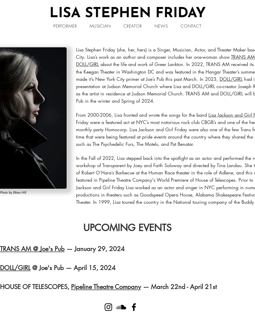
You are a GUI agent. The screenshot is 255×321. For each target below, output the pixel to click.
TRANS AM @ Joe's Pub (32, 249)
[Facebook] (134, 307)
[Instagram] (108, 307)
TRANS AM (243, 57)
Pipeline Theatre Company (106, 287)
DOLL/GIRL (87, 64)
